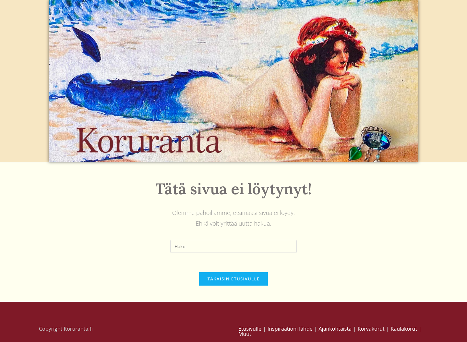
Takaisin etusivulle (234, 279)
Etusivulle (249, 328)
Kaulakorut (404, 328)
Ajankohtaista (335, 328)
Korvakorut (371, 328)
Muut (244, 333)
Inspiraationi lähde (290, 328)
